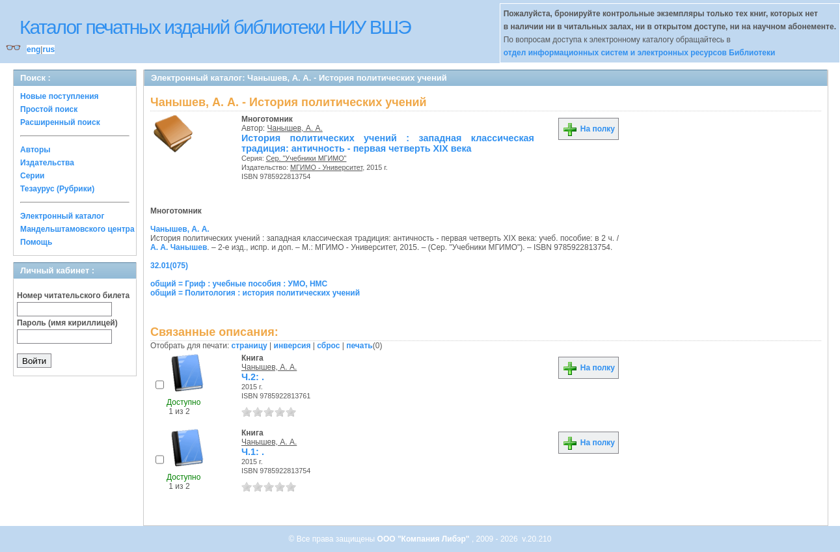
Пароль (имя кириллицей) (67, 322)
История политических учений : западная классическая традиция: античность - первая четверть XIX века (387, 143)
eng (33, 49)
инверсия (292, 345)
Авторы (35, 149)
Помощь (36, 242)
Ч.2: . (252, 377)
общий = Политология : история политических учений (255, 292)
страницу (249, 345)
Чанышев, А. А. (295, 128)
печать (359, 345)
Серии (32, 175)
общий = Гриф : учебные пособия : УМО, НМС (238, 283)
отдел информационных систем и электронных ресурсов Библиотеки (640, 52)
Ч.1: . (252, 452)
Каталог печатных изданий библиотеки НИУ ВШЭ (215, 27)
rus (48, 49)
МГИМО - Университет (326, 167)
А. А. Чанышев (178, 247)
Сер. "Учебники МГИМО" (306, 158)
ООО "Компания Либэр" (424, 539)
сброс (328, 345)
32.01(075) (169, 265)
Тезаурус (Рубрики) (57, 188)
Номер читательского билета (73, 295)
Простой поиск (48, 109)
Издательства (47, 162)
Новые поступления (59, 96)
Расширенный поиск (60, 122)
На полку (588, 128)
